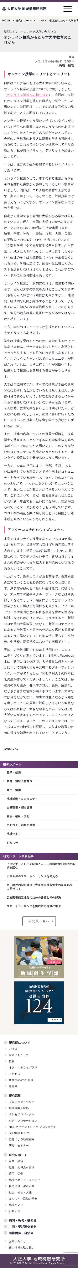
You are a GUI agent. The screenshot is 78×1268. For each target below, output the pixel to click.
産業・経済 (14, 772)
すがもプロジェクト (22, 1114)
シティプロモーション (23, 1120)
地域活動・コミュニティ (22, 798)
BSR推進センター (20, 1133)
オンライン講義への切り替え (27, 95)
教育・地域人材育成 (19, 781)
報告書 (13, 1086)
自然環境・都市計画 (19, 807)
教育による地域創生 (22, 1139)
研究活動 (15, 1095)
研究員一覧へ (39, 921)
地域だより (14, 833)
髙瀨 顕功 (66, 65)
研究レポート (23, 20)
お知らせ (12, 842)
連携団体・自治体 (21, 1233)
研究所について (19, 1042)
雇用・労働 (14, 790)
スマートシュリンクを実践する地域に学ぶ (34, 906)
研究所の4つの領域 (21, 1080)
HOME (6, 20)
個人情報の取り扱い (22, 1247)
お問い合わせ (17, 1241)
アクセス (14, 1073)
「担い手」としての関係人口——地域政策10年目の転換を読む (41, 865)
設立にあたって (19, 1055)
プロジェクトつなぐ (22, 1101)
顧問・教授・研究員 (22, 1220)
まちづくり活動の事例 (21, 825)
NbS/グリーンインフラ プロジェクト (32, 1126)
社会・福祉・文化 (18, 816)
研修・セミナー (19, 1145)
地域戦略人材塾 (19, 1108)
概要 (12, 1061)
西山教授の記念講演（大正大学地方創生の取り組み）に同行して (41, 886)
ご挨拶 (13, 1048)
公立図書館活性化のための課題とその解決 (34, 897)
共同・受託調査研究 (22, 1226)
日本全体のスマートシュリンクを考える (32, 876)
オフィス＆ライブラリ (23, 1067)
